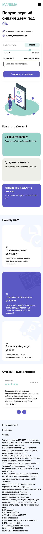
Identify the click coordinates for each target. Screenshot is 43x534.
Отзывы (5, 435)
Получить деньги (21, 74)
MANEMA (9, 4)
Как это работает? (10, 425)
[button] (19, 412)
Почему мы (7, 430)
